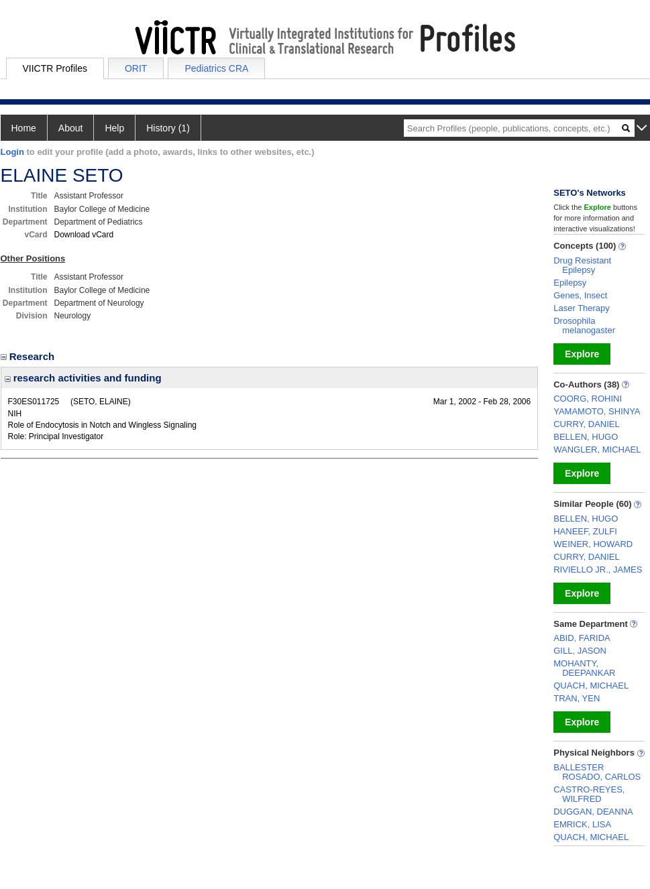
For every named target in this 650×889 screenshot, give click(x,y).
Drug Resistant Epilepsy (582, 265)
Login (12, 152)
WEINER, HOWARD (593, 544)
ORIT (136, 68)
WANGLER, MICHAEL (597, 449)
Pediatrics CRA (216, 68)
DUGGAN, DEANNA (593, 812)
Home (23, 128)
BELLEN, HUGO (585, 437)
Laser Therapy (581, 308)
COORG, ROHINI (587, 399)
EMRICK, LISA (582, 824)
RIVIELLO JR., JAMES (597, 570)
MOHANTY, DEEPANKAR (584, 668)
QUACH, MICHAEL (591, 685)
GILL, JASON (579, 651)
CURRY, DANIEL (586, 424)
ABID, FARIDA (581, 638)
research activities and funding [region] (83, 377)
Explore (582, 354)
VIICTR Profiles (55, 68)
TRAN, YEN (576, 698)
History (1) (168, 128)
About (70, 128)
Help (114, 128)
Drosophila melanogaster (584, 325)
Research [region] (29, 356)
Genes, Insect (580, 295)
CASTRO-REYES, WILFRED (589, 794)
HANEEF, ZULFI (585, 531)
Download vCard (84, 234)
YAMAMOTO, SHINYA (596, 411)
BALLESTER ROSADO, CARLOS (597, 772)
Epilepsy (569, 283)
